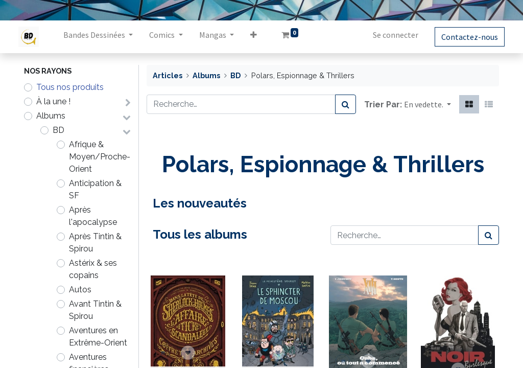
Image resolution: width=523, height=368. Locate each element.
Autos (80, 289)
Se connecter (390, 35)
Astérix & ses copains (93, 269)
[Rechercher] (345, 104)
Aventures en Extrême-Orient (98, 337)
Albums (50, 116)
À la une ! (53, 101)
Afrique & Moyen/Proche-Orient (99, 157)
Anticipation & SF (95, 189)
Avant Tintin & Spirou (95, 310)
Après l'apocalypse (93, 216)
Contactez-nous (464, 37)
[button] (258, 36)
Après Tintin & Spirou (95, 243)
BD (58, 130)
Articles (167, 75)
